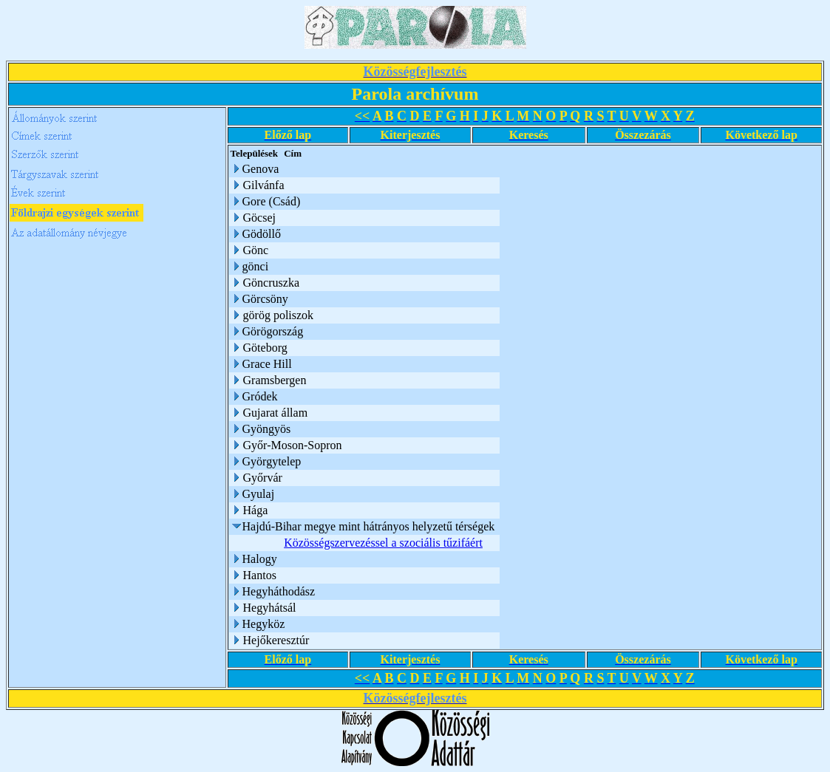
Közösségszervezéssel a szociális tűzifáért (383, 542)
